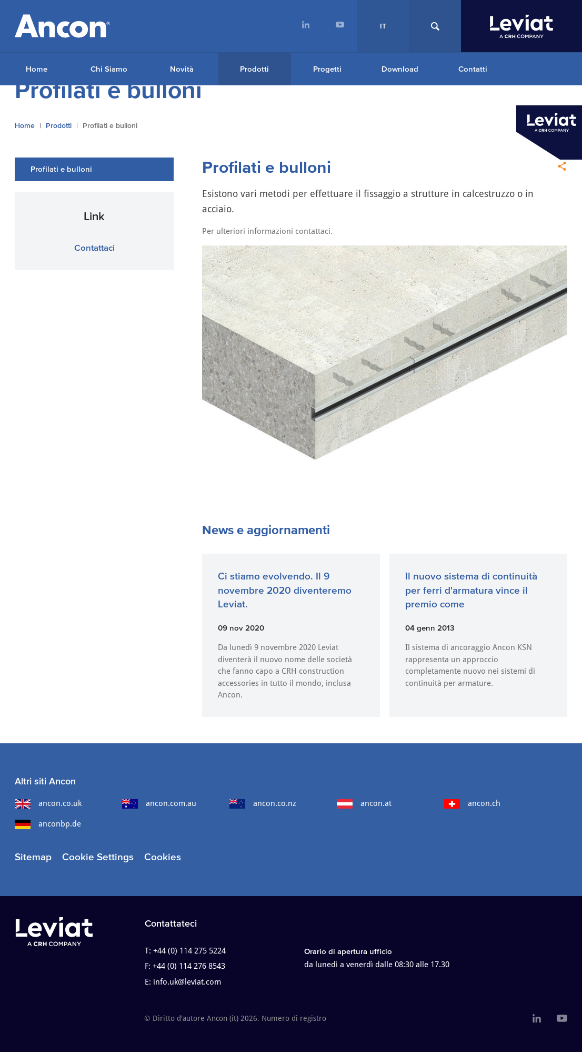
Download (400, 68)
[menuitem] (305, 26)
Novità (182, 68)
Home (36, 68)
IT (383, 26)
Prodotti (254, 68)
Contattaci (94, 247)
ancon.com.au (159, 803)
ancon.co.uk (48, 803)
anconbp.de (48, 824)
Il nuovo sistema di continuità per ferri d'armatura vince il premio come (471, 590)
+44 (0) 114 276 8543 (189, 966)
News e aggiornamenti (266, 530)
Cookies (162, 856)
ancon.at (364, 803)
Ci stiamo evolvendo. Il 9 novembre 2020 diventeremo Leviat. (285, 590)
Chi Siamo (109, 68)
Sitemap (33, 856)
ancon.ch (472, 803)
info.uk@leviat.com (187, 982)
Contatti (472, 68)
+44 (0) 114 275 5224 (189, 951)
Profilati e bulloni (61, 168)
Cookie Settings (98, 856)
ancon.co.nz (262, 803)
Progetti (327, 68)
